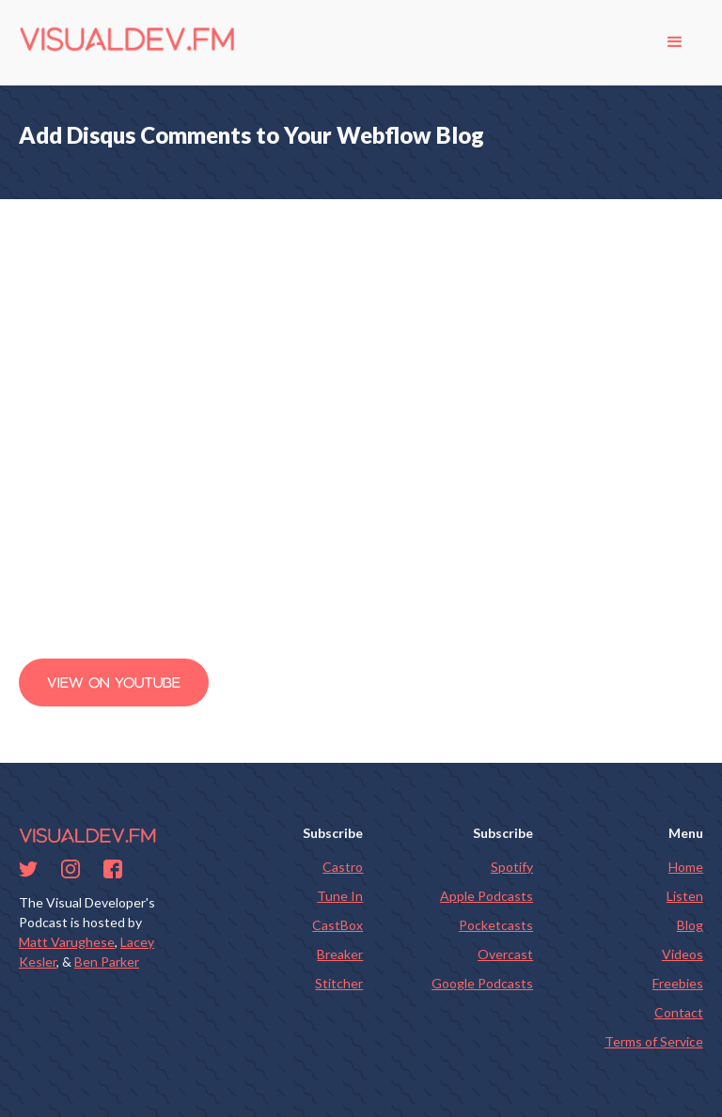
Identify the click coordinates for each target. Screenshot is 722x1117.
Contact (678, 1012)
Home (685, 867)
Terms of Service (653, 1041)
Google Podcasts (482, 983)
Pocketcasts (496, 925)
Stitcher (339, 983)
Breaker (340, 954)
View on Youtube (113, 682)
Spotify (512, 867)
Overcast (505, 954)
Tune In (340, 896)
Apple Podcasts (486, 896)
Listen (685, 896)
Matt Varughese (67, 942)
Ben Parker (106, 962)
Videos (682, 954)
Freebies (677, 983)
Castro (342, 867)
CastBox (337, 925)
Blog (690, 925)
